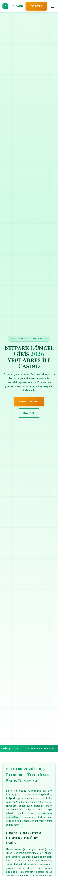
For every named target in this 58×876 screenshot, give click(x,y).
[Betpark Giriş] (12, 6)
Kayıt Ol (29, 413)
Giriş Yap (36, 6)
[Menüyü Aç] (52, 6)
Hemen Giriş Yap (29, 401)
